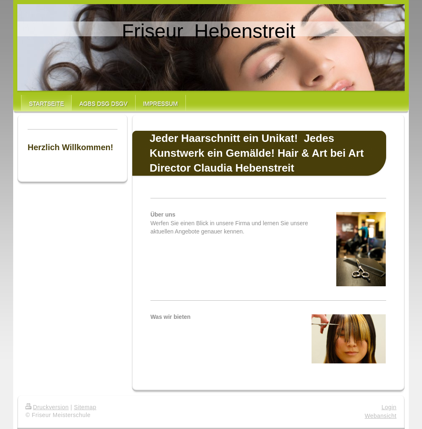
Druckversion (47, 407)
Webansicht (380, 415)
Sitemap (85, 407)
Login (389, 407)
